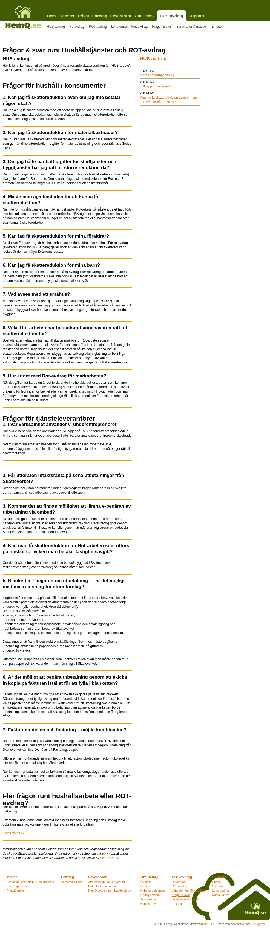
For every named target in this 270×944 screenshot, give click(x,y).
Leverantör (121, 15)
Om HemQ (144, 15)
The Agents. (258, 924)
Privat (83, 15)
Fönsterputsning (17, 886)
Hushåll (217, 881)
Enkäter (217, 27)
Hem (51, 15)
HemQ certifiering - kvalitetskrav (109, 890)
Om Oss (145, 886)
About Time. (207, 924)
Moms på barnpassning (157, 75)
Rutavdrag (76, 27)
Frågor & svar (162, 27)
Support (196, 15)
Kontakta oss (220, 895)
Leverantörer (220, 890)
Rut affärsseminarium (102, 886)
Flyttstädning (15, 890)
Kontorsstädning (72, 881)
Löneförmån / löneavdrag (129, 27)
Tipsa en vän (149, 899)
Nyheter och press (152, 890)
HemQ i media (150, 895)
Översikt (145, 881)
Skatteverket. (109, 858)
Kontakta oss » (13, 833)
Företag (99, 15)
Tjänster (67, 15)
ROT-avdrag (98, 27)
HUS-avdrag (171, 15)
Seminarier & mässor (191, 27)
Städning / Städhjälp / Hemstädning (30, 881)
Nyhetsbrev (148, 903)
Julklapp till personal (155, 86)
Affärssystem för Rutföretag (106, 881)
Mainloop (240, 924)
